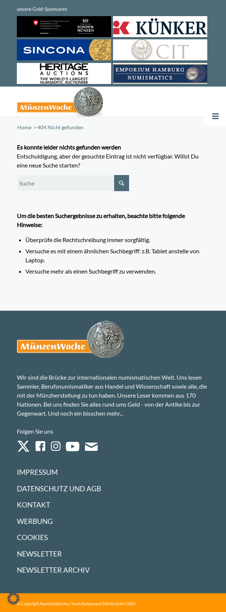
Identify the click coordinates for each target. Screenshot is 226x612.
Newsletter (39, 553)
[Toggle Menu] (215, 116)
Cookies (32, 537)
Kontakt (33, 504)
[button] (13, 598)
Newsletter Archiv (53, 570)
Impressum (37, 472)
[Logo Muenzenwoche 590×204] (74, 102)
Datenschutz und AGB (59, 488)
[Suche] (73, 183)
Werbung (35, 521)
